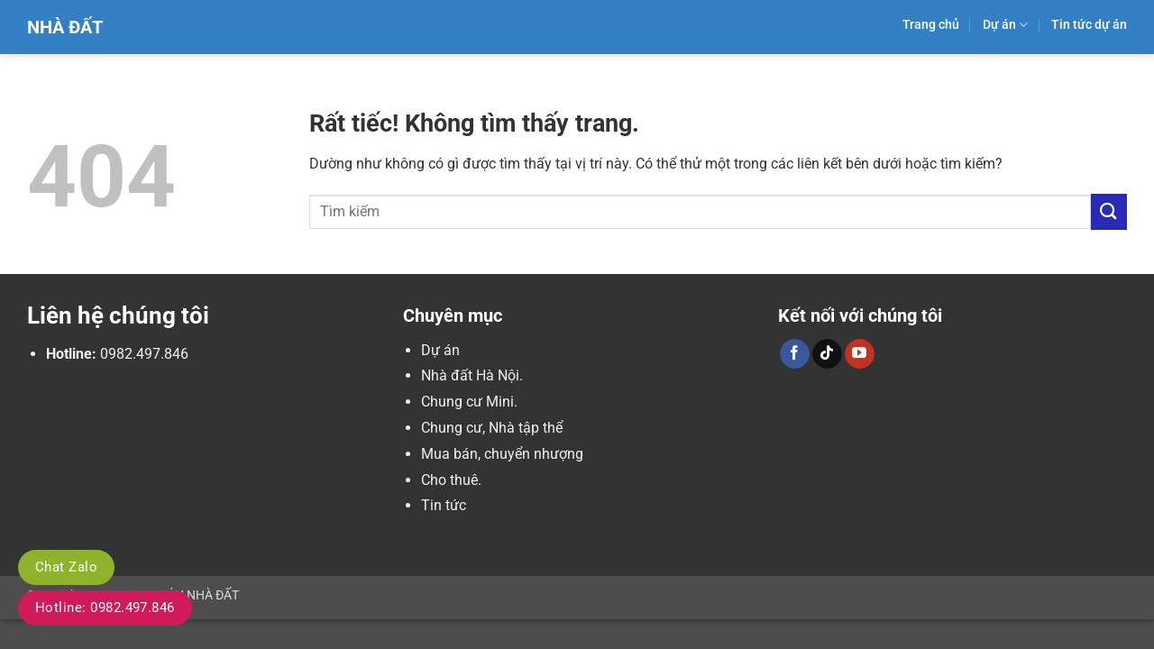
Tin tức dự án (1089, 24)
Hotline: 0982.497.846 (105, 607)
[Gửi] (1109, 211)
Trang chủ (930, 24)
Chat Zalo (66, 567)
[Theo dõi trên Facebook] (795, 354)
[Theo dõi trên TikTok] (827, 354)
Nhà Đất (65, 27)
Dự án (1005, 24)
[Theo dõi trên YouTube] (860, 354)
